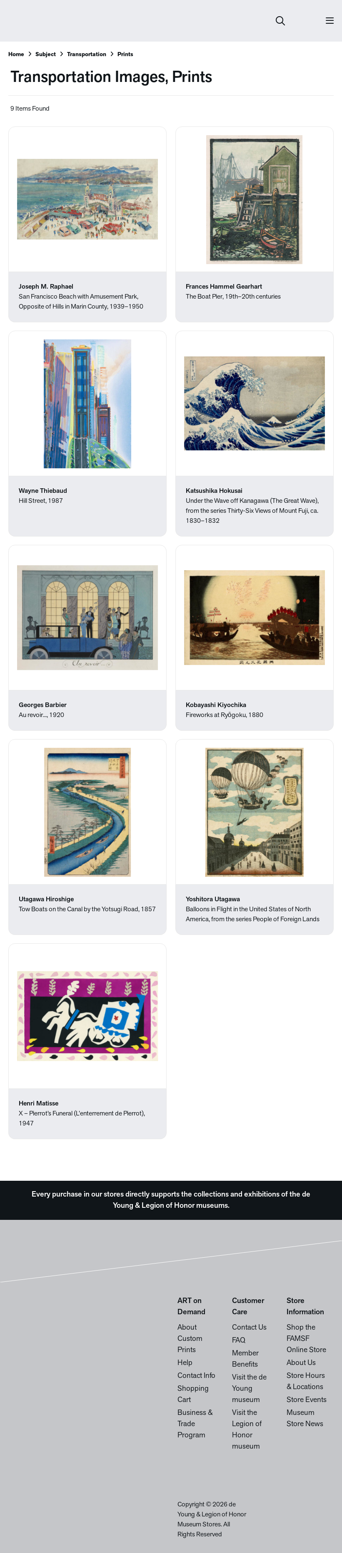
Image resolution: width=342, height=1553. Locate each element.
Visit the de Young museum (249, 1389)
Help (184, 1363)
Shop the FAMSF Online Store (306, 1339)
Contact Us (249, 1328)
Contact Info (196, 1376)
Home (16, 55)
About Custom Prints (189, 1339)
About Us (301, 1363)
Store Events (307, 1400)
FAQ (238, 1341)
